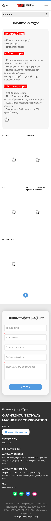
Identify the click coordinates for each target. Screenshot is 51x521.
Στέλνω (25, 386)
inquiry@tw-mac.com (15, 432)
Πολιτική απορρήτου (21, 517)
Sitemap (34, 517)
